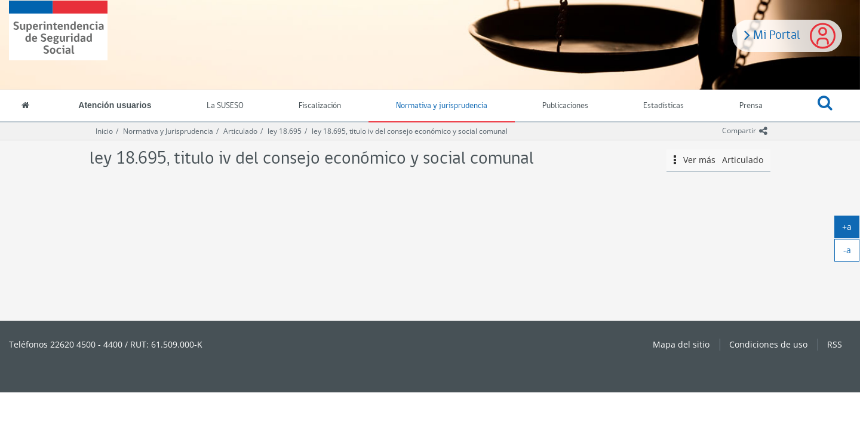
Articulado (240, 131)
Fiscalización (320, 106)
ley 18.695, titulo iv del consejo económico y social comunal (410, 131)
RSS (834, 344)
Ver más (718, 160)
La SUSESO (225, 106)
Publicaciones (565, 106)
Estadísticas (663, 106)
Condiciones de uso (768, 344)
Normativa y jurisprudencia (441, 106)
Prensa (751, 106)
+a (850, 229)
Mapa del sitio (681, 344)
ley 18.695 (285, 131)
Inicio (104, 131)
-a (851, 253)
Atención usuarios (114, 105)
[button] (825, 106)
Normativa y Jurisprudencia (168, 131)
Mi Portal (772, 34)
